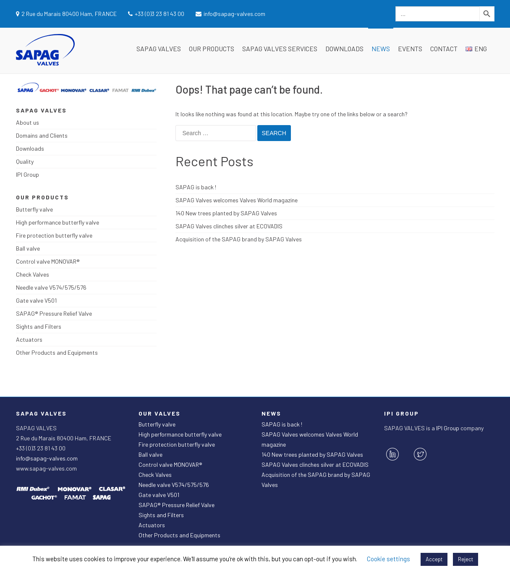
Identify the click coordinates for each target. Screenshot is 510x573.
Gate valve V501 (36, 300)
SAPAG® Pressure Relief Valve (54, 313)
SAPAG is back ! (195, 187)
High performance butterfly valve (57, 222)
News (380, 48)
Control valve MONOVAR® (48, 261)
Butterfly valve (34, 209)
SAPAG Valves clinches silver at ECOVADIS (228, 226)
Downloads (344, 48)
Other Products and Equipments (57, 352)
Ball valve (28, 248)
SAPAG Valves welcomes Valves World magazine (236, 200)
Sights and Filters (38, 326)
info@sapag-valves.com (47, 458)
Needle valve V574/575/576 (51, 287)
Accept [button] (434, 559)
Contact (444, 48)
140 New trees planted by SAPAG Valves (226, 213)
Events (410, 48)
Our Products (211, 48)
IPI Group (27, 174)
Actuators (29, 339)
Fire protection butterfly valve (54, 235)
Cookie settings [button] (388, 559)
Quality (25, 161)
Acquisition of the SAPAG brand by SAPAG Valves (238, 239)
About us (27, 122)
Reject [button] (465, 559)
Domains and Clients (42, 135)
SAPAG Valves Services (279, 48)
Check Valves (32, 274)
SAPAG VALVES (158, 48)
